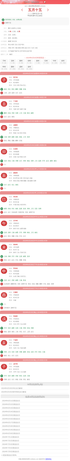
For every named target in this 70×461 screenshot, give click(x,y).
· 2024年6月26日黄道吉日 (10, 419)
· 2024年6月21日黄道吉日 (10, 401)
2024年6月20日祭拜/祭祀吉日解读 (13, 392)
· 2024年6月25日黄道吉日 (10, 415)
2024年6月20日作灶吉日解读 (11, 388)
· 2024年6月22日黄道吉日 (10, 404)
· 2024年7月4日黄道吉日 (10, 448)
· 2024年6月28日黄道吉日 (10, 426)
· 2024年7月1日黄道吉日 (10, 437)
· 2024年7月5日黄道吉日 (10, 451)
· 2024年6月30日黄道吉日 (10, 433)
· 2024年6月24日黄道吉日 (10, 412)
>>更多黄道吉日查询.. (9, 455)
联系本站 (48, 459)
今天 (41, 2)
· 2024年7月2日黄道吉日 (10, 441)
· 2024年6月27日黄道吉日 (10, 422)
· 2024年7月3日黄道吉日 (10, 444)
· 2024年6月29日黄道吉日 (10, 430)
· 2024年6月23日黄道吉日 (10, 408)
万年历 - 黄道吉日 (31, 2)
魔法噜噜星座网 (24, 459)
